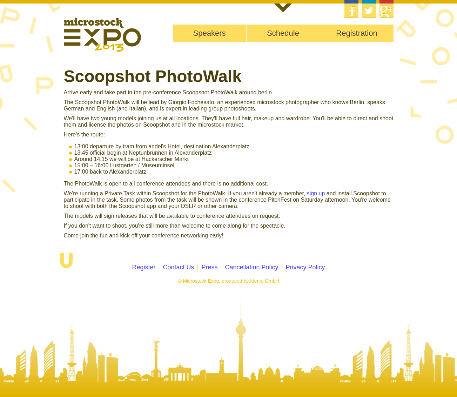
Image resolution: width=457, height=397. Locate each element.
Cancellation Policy (251, 267)
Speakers (209, 33)
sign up (316, 193)
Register (143, 267)
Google (386, 9)
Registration (356, 33)
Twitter (369, 9)
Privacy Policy (305, 267)
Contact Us (178, 267)
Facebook (351, 9)
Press (209, 267)
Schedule (283, 33)
